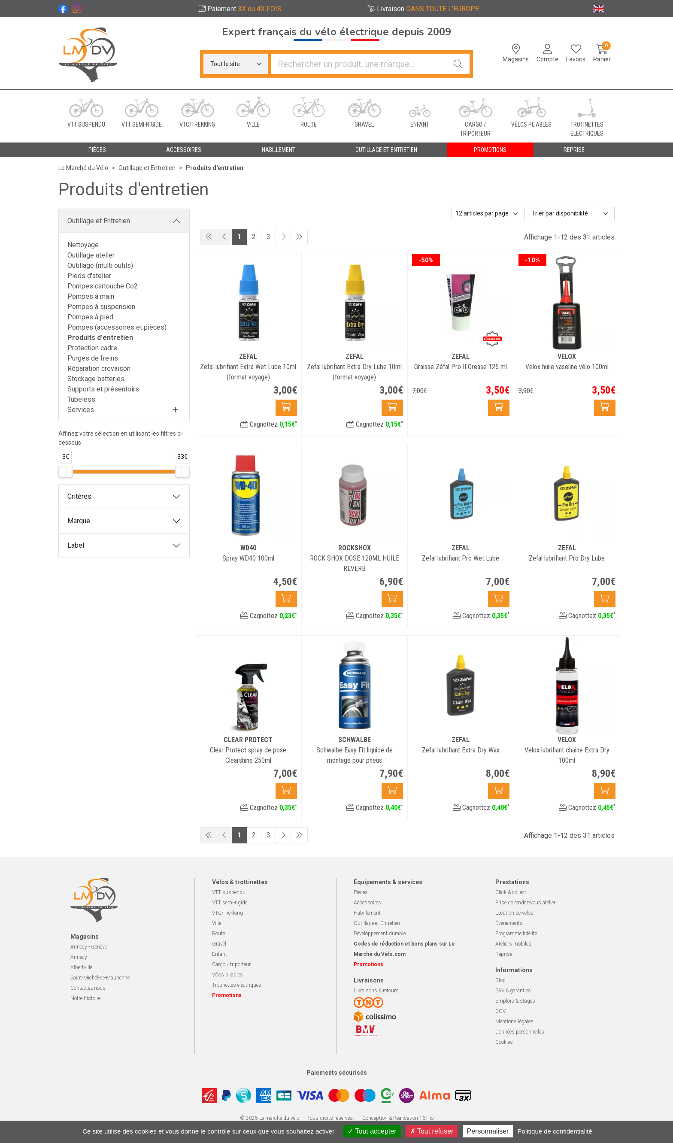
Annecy (78, 957)
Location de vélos (514, 913)
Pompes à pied (90, 317)
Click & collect (510, 892)
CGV (500, 1011)
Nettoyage (83, 245)
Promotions (490, 149)
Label (75, 545)
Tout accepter (372, 1131)
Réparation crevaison (98, 368)
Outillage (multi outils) (100, 265)
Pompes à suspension (101, 307)
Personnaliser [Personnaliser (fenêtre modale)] (488, 1131)
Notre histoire (85, 998)
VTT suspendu (229, 892)
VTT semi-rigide (229, 903)
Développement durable (380, 934)
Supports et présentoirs (103, 389)
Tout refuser (432, 1131)
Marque (78, 521)
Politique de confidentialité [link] (555, 1131)
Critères (79, 496)
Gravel (219, 944)
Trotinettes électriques (236, 985)
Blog (500, 980)
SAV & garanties (513, 991)
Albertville (81, 967)
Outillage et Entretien (98, 221)
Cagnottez (268, 424)
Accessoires (367, 903)
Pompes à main (90, 296)
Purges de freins (92, 358)
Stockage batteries (95, 379)
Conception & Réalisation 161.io (398, 1118)
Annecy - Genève (88, 947)
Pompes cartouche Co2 (102, 286)
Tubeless (81, 399)
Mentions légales (514, 1022)
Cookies (504, 1042)
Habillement (367, 913)
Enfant (219, 954)
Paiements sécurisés (336, 1072)
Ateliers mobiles (513, 944)
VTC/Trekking (227, 913)
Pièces (361, 892)
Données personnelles (519, 1032)
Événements (509, 923)
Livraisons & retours (376, 991)
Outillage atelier (91, 255)
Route (218, 934)
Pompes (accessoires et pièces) (117, 327)
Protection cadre (92, 348)
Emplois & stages (515, 1001)
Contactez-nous (88, 988)
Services (80, 410)
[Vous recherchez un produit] (359, 64)
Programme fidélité (516, 934)
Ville (216, 923)
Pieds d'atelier (89, 276)
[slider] (65, 472)
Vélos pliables (227, 975)
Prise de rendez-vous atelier (525, 903)
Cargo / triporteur (231, 964)
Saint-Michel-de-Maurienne (100, 978)
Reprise (503, 954)
